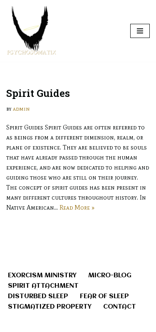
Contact (119, 307)
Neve (44, 323)
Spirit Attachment (43, 286)
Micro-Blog (109, 275)
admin (21, 108)
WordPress (104, 323)
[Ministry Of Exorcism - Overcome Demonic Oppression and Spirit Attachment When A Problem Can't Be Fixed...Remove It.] (31, 31)
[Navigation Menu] (140, 31)
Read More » (76, 207)
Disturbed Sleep (38, 296)
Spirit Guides (38, 93)
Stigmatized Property (50, 307)
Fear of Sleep (104, 296)
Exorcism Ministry (42, 275)
